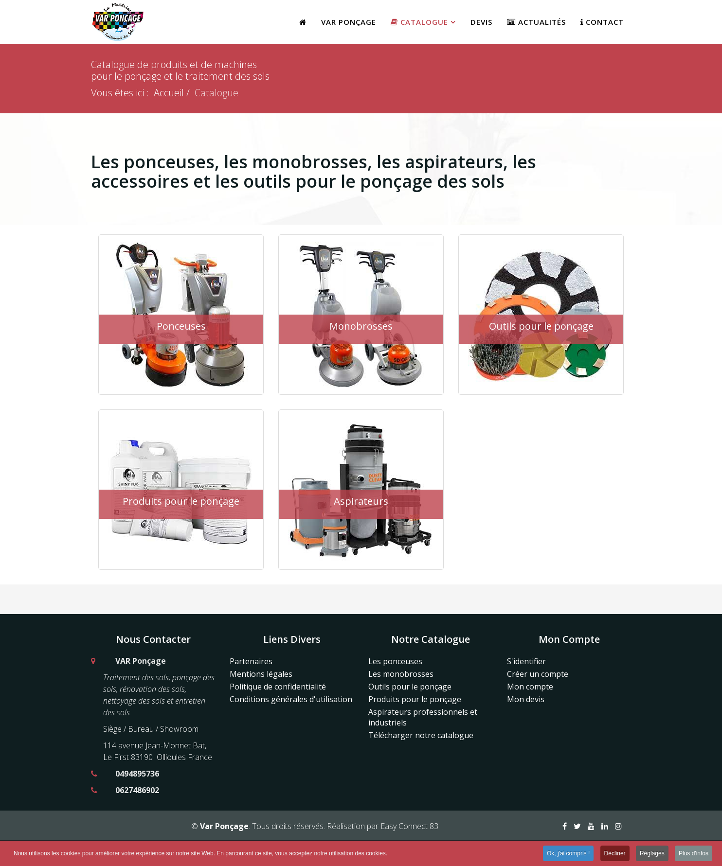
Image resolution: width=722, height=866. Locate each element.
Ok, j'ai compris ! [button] (568, 854)
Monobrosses (361, 326)
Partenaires (251, 661)
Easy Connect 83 (409, 826)
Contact (602, 22)
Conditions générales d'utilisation (291, 699)
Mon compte (530, 686)
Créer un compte (537, 674)
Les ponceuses (395, 661)
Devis (481, 22)
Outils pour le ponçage (541, 326)
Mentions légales (261, 674)
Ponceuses (181, 326)
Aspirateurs (361, 501)
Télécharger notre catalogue (420, 735)
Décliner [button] (615, 854)
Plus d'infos (693, 854)
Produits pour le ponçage (181, 501)
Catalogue (419, 22)
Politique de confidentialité (278, 686)
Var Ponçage (348, 22)
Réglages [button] (652, 854)
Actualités (536, 22)
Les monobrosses (400, 674)
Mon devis (525, 699)
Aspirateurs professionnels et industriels (422, 717)
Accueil (169, 92)
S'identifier (526, 661)
